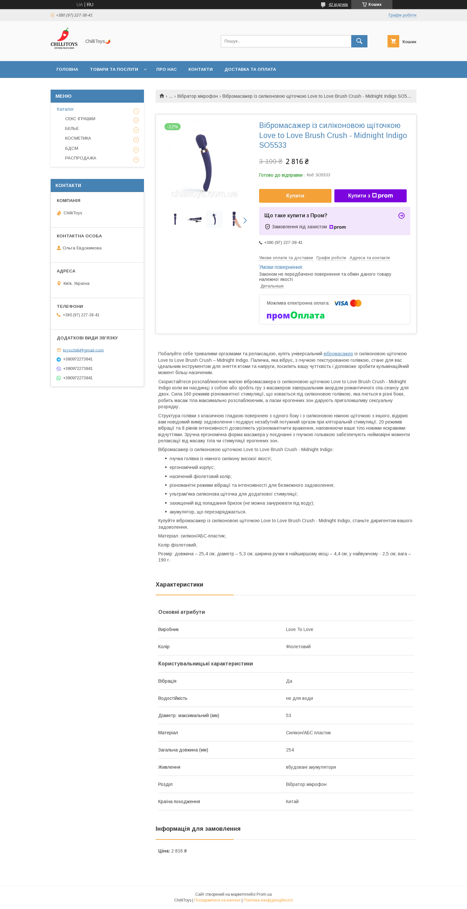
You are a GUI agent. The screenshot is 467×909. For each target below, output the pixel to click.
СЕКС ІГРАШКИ (80, 118)
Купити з (370, 196)
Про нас (166, 69)
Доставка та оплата (250, 69)
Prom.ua (264, 894)
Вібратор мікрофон (197, 96)
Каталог (65, 109)
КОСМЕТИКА (78, 138)
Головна (67, 69)
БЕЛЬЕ (72, 128)
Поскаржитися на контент (217, 900)
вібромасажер (338, 353)
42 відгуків (338, 4)
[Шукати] (359, 41)
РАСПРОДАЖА (80, 158)
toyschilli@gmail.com (83, 349)
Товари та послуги (114, 69)
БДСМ (71, 148)
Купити (295, 195)
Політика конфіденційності (268, 900)
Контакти (200, 69)
